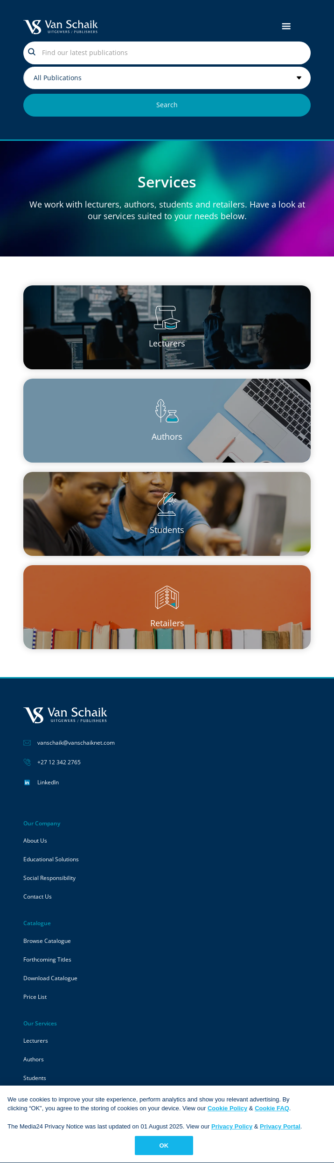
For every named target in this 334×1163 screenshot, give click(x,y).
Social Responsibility (49, 878)
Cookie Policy (227, 1111)
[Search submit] (167, 105)
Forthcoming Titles (47, 959)
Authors (33, 1059)
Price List (35, 997)
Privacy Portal (280, 1130)
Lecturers (35, 1041)
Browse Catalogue (47, 941)
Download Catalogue (50, 978)
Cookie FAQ (272, 1111)
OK (164, 1149)
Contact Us (37, 896)
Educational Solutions (51, 859)
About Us (35, 841)
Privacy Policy (231, 1130)
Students (34, 1078)
